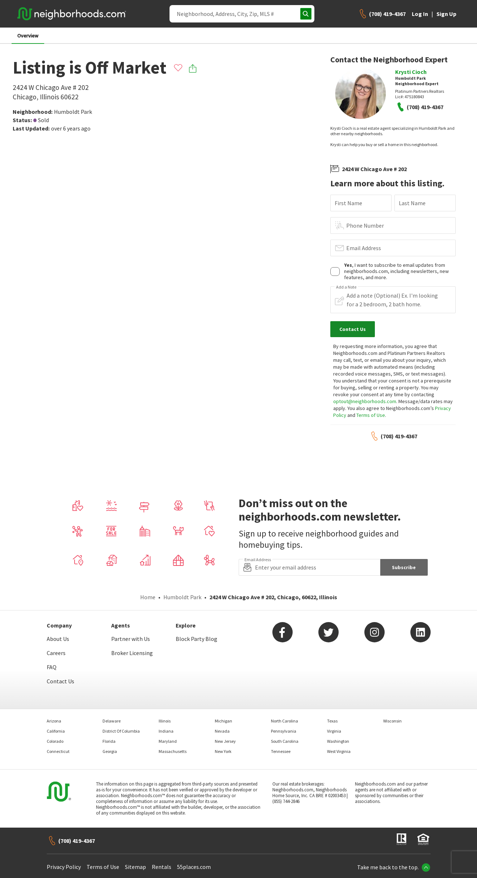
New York (223, 751)
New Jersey (225, 741)
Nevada (222, 731)
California (56, 731)
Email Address (363, 248)
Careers (56, 653)
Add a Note (346, 287)
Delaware (111, 721)
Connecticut (58, 751)
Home (147, 597)
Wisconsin (392, 721)
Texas (332, 721)
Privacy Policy (64, 866)
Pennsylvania (283, 731)
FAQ (52, 667)
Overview (27, 35)
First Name (348, 203)
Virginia (334, 731)
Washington (338, 741)
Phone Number (365, 225)
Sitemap (135, 866)
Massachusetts (173, 751)
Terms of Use (370, 415)
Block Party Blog (196, 638)
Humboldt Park (73, 111)
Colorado (55, 741)
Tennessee (280, 751)
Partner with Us (130, 638)
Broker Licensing (132, 653)
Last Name (412, 203)
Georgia (109, 751)
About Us (58, 638)
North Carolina (284, 721)
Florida (109, 741)
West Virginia (339, 751)
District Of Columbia (121, 731)
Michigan (223, 721)
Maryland (168, 741)
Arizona (54, 721)
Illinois (165, 721)
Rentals (161, 866)
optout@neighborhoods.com (364, 401)
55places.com (194, 866)
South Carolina (284, 741)
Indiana (166, 731)
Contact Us (60, 681)
